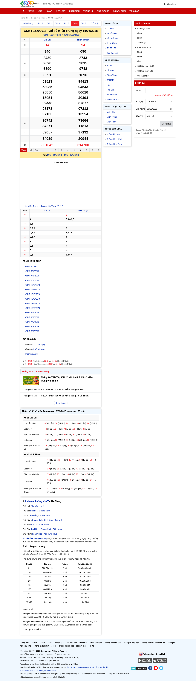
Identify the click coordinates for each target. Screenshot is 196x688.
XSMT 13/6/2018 (32, 294)
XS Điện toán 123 (145, 71)
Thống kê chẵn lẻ (114, 144)
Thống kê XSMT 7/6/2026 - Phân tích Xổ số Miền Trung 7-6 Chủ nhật (56, 395)
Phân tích (74, 11)
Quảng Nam (44, 511)
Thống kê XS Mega (113, 129)
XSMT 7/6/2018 (32, 322)
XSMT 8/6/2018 (32, 317)
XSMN (40, 11)
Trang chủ (24, 643)
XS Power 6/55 (144, 47)
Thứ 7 (139, 61)
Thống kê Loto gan (113, 643)
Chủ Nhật (141, 42)
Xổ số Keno (72, 643)
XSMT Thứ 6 (55, 35)
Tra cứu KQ (103, 11)
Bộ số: (139, 90)
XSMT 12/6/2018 (32, 299)
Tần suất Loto (113, 38)
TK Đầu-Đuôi (112, 33)
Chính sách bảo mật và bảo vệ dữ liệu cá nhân (38, 671)
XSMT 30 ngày (38, 344)
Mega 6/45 (60, 643)
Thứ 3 (139, 52)
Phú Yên (34, 506)
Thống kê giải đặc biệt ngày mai (72, 646)
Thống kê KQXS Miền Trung (35, 371)
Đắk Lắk (33, 511)
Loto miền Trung (30, 206)
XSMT (49, 11)
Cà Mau (110, 70)
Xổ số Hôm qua (112, 60)
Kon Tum (48, 534)
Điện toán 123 (113, 99)
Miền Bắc (111, 112)
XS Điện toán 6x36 (145, 66)
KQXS (30, 361)
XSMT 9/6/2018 (32, 313)
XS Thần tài (112, 95)
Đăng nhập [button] (169, 4)
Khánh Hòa (45, 515)
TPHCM (110, 80)
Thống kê (88, 11)
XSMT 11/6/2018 (32, 303)
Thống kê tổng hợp (131, 643)
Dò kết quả (166, 124)
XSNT (50, 364)
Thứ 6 (139, 38)
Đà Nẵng (34, 515)
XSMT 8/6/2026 (32, 271)
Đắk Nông (57, 529)
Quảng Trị (58, 520)
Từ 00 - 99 (111, 48)
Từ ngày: (140, 101)
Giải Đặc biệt (112, 53)
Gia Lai (47, 40)
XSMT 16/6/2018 (71, 155)
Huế (42, 506)
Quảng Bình (37, 520)
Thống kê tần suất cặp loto (45, 646)
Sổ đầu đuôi (119, 11)
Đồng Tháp (112, 75)
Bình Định (48, 520)
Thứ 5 (139, 56)
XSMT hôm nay (32, 266)
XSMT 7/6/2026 (32, 276)
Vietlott (60, 11)
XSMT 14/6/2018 (54, 155)
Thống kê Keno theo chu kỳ (153, 643)
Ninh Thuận (83, 40)
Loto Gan (111, 28)
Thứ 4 (139, 33)
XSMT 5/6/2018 (32, 331)
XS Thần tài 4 (143, 76)
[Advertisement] (60, 183)
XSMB (31, 11)
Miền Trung (112, 117)
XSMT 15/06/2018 (71, 35)
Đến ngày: (140, 109)
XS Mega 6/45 (143, 28)
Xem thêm (60, 403)
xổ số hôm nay (38, 349)
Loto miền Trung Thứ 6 (52, 206)
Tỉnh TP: (139, 116)
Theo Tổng (112, 43)
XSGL (46, 361)
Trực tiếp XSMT (32, 354)
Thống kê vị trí (96, 643)
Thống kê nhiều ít (114, 139)
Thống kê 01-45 (114, 134)
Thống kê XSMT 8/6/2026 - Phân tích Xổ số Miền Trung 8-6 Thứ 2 (54, 389)
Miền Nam (111, 122)
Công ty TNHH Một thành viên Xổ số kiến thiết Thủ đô (87, 667)
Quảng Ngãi (46, 529)
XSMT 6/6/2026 (32, 280)
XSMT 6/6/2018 (32, 326)
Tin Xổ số (134, 11)
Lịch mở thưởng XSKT (37, 501)
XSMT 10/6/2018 (32, 308)
